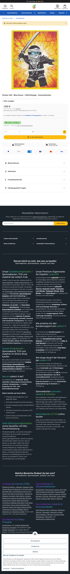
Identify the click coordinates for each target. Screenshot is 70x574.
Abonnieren (61, 223)
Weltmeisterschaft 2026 (45, 492)
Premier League (42, 494)
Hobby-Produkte (8, 530)
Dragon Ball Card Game (20, 500)
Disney (38, 499)
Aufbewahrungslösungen (45, 519)
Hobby (52, 13)
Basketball (25, 525)
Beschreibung (12, 163)
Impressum (6, 568)
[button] (5, 6)
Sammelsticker (26, 13)
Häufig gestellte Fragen (15, 188)
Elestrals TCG (25, 505)
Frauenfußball (59, 492)
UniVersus (6, 503)
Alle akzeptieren (35, 541)
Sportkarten (42, 13)
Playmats (48, 517)
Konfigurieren (35, 546)
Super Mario (61, 496)
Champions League (52, 490)
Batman (60, 499)
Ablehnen (35, 552)
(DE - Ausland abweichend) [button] (25, 125)
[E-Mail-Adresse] (28, 223)
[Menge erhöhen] (33, 132)
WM (64, 490)
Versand (18, 108)
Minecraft (52, 496)
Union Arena (15, 505)
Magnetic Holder (56, 512)
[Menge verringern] (6, 132)
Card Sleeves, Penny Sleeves (46, 510)
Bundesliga (40, 490)
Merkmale (10, 171)
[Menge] (19, 132)
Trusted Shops (35, 1)
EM (61, 490)
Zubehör (61, 13)
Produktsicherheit (13, 180)
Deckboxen (40, 517)
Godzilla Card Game (17, 503)
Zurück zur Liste (7, 18)
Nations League (54, 494)
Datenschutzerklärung (40, 217)
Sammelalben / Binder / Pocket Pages (50, 514)
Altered (5, 507)
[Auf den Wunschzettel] (64, 132)
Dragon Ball (45, 499)
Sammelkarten (12, 13)
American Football (9, 527)
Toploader (46, 512)
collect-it (61, 326)
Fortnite (45, 496)
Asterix (53, 499)
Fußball (17, 525)
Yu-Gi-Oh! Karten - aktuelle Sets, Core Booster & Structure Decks (18, 491)
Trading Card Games (21, 282)
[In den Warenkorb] (35, 137)
